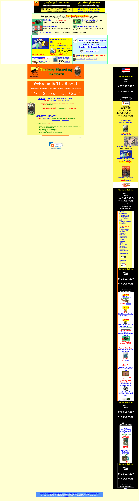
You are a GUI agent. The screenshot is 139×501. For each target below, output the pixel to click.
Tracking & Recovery (124, 253)
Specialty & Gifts (123, 251)
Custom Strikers (123, 247)
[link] (56, 145)
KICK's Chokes (37, 58)
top (80, 137)
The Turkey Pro (125, 134)
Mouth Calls (122, 231)
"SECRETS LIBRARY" (46, 116)
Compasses (122, 246)
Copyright (65, 496)
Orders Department (92, 493)
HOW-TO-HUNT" (47, 118)
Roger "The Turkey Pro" (73, 493)
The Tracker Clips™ (45, 32)
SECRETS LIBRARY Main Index (51, 493)
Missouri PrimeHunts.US (125, 146)
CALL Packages (123, 236)
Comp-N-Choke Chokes (38, 57)
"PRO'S (41, 98)
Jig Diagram (127, 160)
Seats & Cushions (124, 250)
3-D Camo (122, 241)
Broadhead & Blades (124, 244)
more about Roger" (56, 120)
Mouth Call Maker (123, 158)
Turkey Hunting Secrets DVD (125, 177)
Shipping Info (126, 120)
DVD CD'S (122, 239)
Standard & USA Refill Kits (58, 45)
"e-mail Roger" (65, 120)
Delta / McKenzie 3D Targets (92, 40)
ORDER (128, 180)
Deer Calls (122, 249)
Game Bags (57, 63)
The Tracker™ (48, 20)
